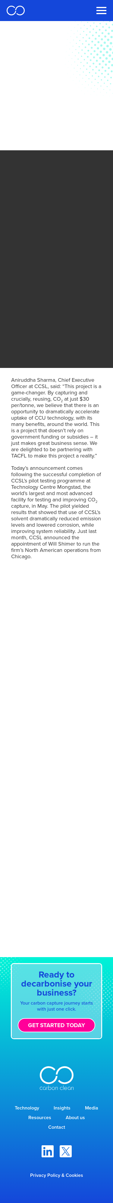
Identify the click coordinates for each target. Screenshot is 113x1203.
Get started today (56, 1025)
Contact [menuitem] (56, 1127)
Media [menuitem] (91, 1107)
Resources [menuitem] (39, 1117)
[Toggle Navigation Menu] (101, 10)
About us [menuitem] (75, 1117)
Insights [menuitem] (62, 1107)
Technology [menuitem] (27, 1107)
